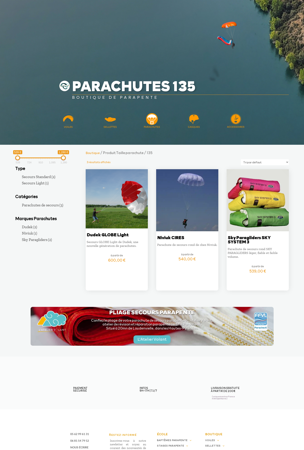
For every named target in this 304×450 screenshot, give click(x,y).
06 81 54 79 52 (79, 440)
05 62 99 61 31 (79, 434)
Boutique (93, 152)
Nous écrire (79, 447)
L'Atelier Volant (152, 339)
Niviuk (29, 233)
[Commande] (265, 162)
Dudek (29, 227)
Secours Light (35, 183)
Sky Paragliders (37, 239)
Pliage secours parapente (152, 312)
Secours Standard (38, 176)
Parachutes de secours (42, 205)
